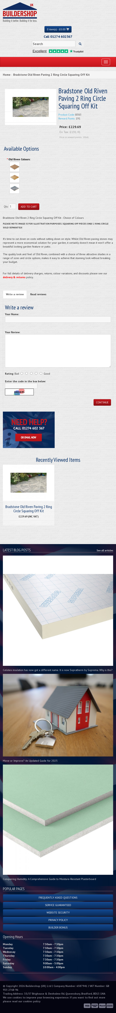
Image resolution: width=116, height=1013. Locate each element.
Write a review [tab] (15, 294)
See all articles (105, 550)
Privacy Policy (58, 920)
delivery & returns (14, 277)
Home (6, 74)
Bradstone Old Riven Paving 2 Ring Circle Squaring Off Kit (51, 74)
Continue (102, 402)
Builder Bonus (58, 927)
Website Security (58, 912)
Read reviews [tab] (38, 294)
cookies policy (31, 1001)
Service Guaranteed (58, 905)
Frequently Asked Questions (58, 897)
